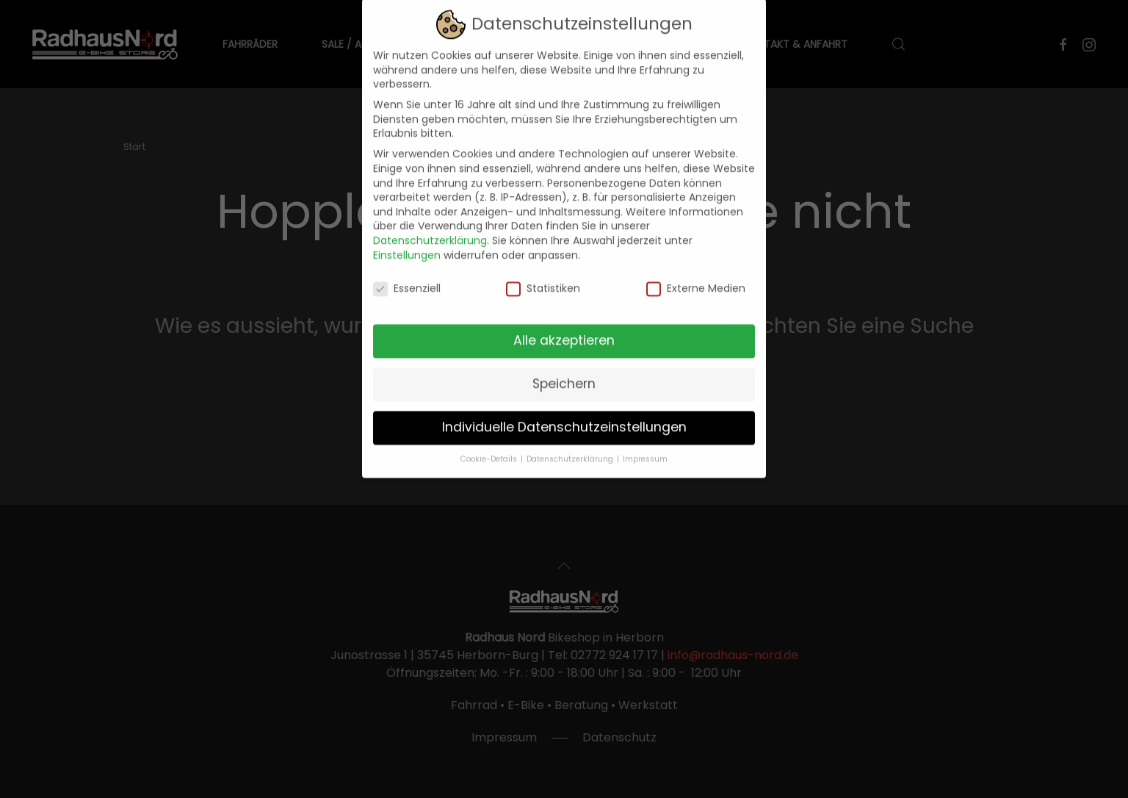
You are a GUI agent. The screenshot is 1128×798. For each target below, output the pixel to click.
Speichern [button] (564, 373)
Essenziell (407, 279)
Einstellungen (407, 244)
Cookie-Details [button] (489, 448)
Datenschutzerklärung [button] (571, 448)
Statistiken (543, 279)
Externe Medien (695, 279)
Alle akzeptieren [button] (564, 330)
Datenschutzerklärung (430, 230)
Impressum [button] (645, 448)
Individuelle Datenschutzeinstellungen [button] (564, 416)
